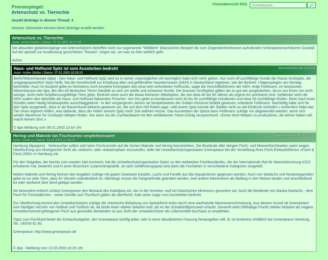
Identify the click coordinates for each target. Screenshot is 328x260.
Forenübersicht (226, 4)
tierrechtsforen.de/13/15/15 (297, 37)
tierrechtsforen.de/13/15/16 (297, 68)
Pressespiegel (27, 6)
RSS (243, 4)
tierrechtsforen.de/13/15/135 (295, 135)
